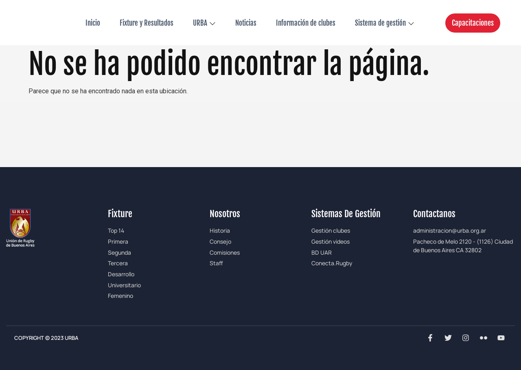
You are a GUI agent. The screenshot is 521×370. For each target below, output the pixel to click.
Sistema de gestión (384, 23)
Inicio (92, 23)
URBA (204, 23)
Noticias (245, 23)
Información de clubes (305, 23)
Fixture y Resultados (146, 23)
